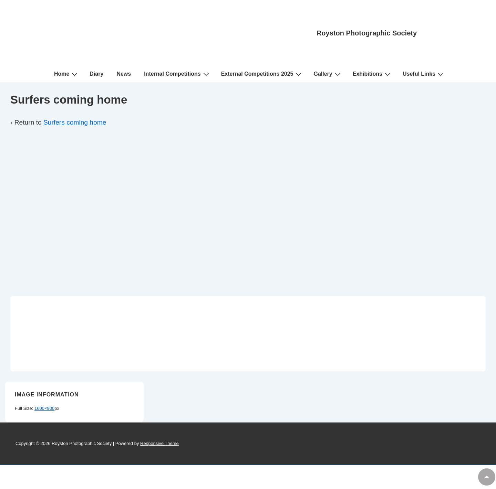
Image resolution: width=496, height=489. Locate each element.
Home (66, 74)
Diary (96, 74)
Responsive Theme (159, 443)
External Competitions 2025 (262, 74)
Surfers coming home (74, 122)
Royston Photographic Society (367, 33)
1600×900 (44, 408)
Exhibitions (372, 74)
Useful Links (424, 74)
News (123, 74)
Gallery (327, 74)
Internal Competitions (177, 74)
